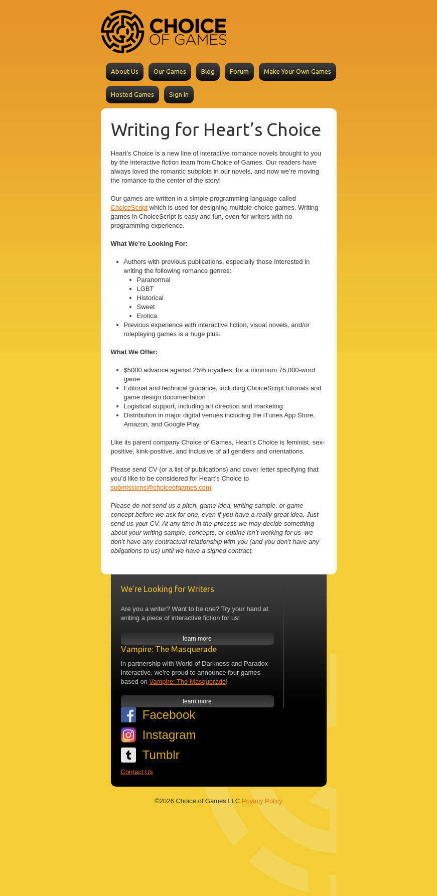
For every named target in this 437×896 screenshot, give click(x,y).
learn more (197, 638)
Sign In (179, 94)
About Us (124, 71)
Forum (239, 71)
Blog (208, 71)
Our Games (170, 71)
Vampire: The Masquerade (188, 681)
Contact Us (137, 772)
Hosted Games (132, 94)
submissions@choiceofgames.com (161, 487)
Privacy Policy (262, 801)
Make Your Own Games (297, 71)
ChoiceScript (129, 207)
